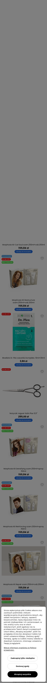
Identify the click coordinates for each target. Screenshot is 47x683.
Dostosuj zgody (22, 666)
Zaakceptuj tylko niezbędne (23, 658)
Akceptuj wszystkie (22, 674)
